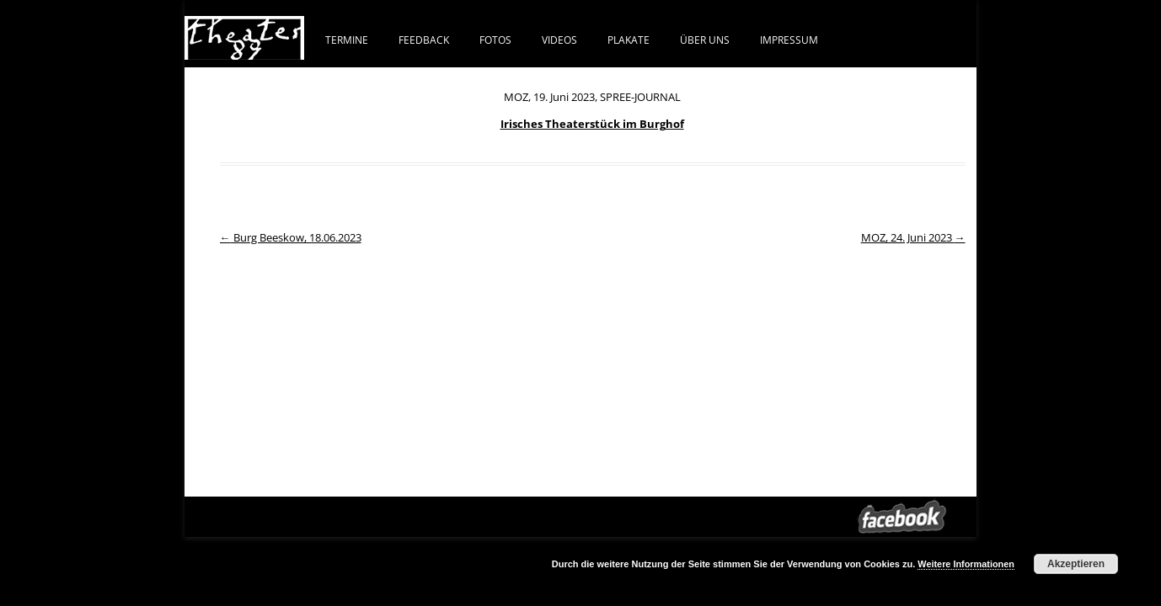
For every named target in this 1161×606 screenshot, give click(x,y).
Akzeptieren (1076, 564)
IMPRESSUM (789, 39)
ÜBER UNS (705, 39)
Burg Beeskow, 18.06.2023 (290, 237)
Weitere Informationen (966, 564)
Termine (346, 39)
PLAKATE (628, 39)
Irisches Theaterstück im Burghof (592, 123)
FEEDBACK (424, 39)
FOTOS (495, 39)
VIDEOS (559, 39)
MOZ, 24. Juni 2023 (913, 237)
